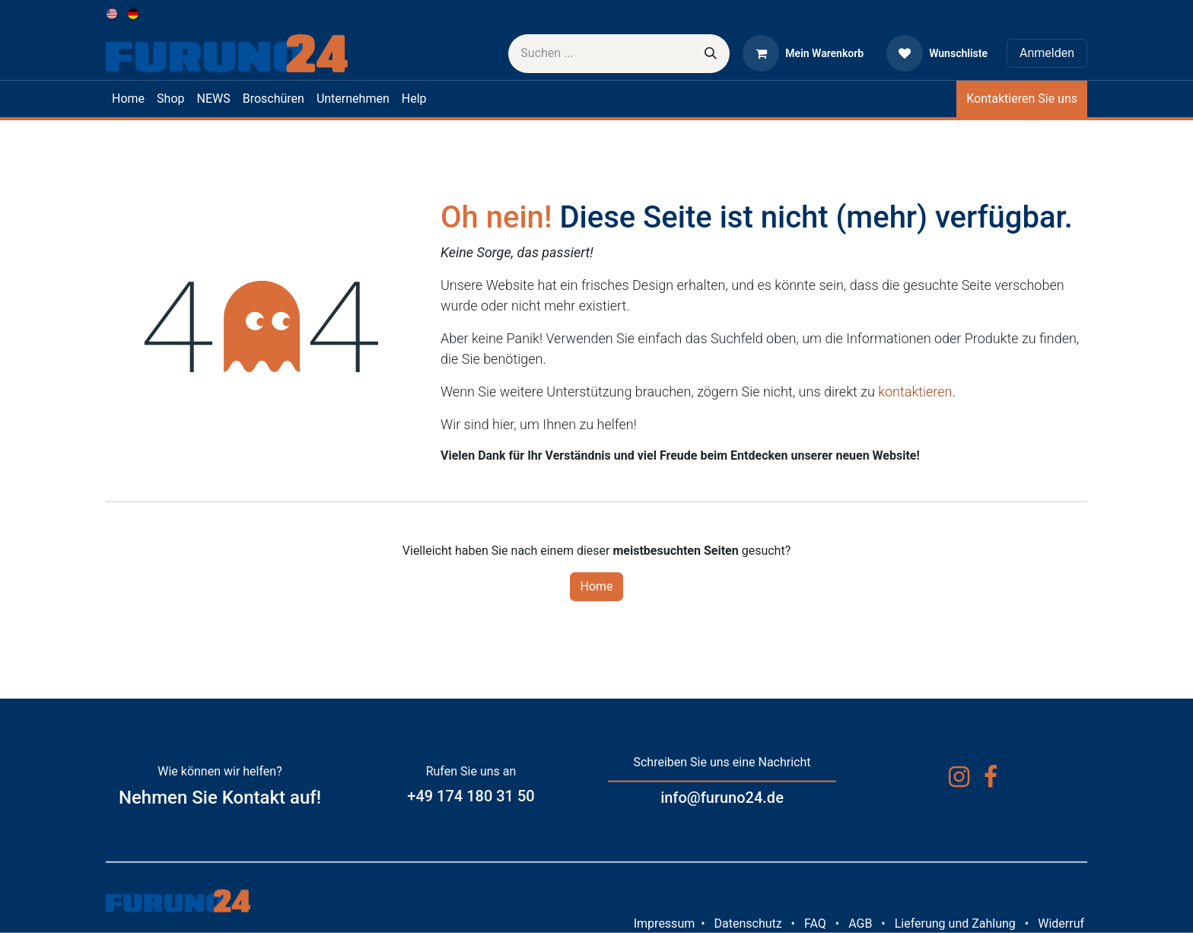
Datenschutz (747, 923)
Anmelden (1047, 53)
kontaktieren (915, 392)
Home (596, 586)
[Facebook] (991, 777)
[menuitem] (113, 13)
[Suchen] (711, 53)
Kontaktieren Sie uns (1021, 98)
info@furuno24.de (722, 797)
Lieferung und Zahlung (955, 923)
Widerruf (1061, 923)
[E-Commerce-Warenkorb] (803, 53)
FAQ (815, 923)
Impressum (664, 923)
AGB (860, 923)
